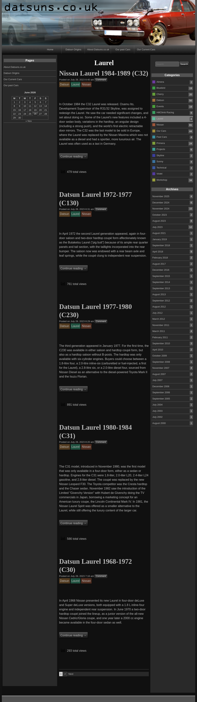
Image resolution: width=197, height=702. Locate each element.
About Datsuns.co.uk (98, 49)
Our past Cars (123, 49)
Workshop (162, 179)
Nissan (160, 124)
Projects (161, 149)
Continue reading (73, 156)
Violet (159, 173)
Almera (160, 81)
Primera (161, 143)
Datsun (160, 100)
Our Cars (161, 130)
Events (160, 106)
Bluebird (161, 88)
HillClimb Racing (165, 112)
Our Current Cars (146, 49)
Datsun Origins (73, 49)
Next (70, 674)
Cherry (160, 94)
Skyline (160, 155)
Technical (161, 167)
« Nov (29, 121)
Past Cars (162, 137)
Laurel (160, 118)
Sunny (160, 161)
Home (50, 49)
